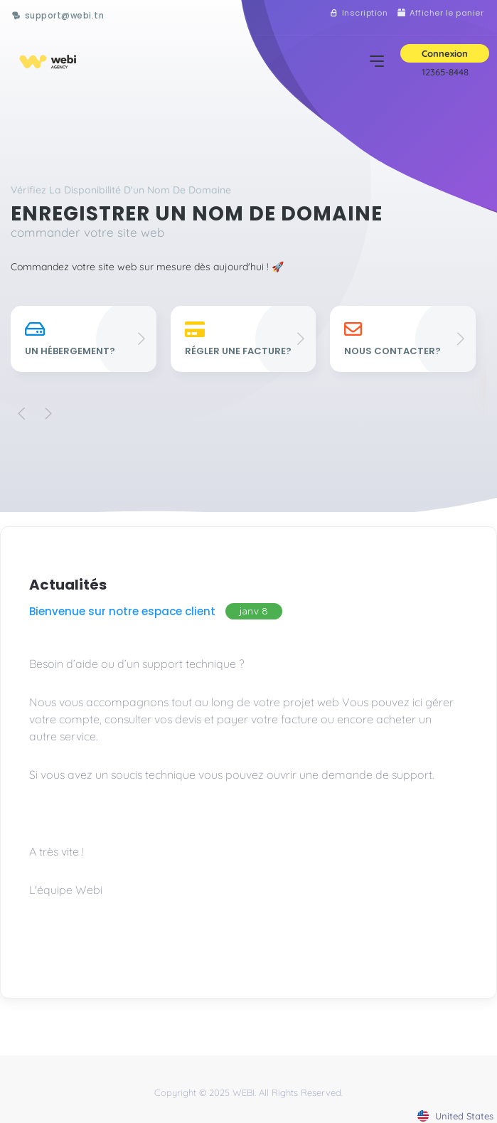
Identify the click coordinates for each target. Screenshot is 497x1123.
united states (455, 1116)
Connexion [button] (445, 53)
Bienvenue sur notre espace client (122, 611)
